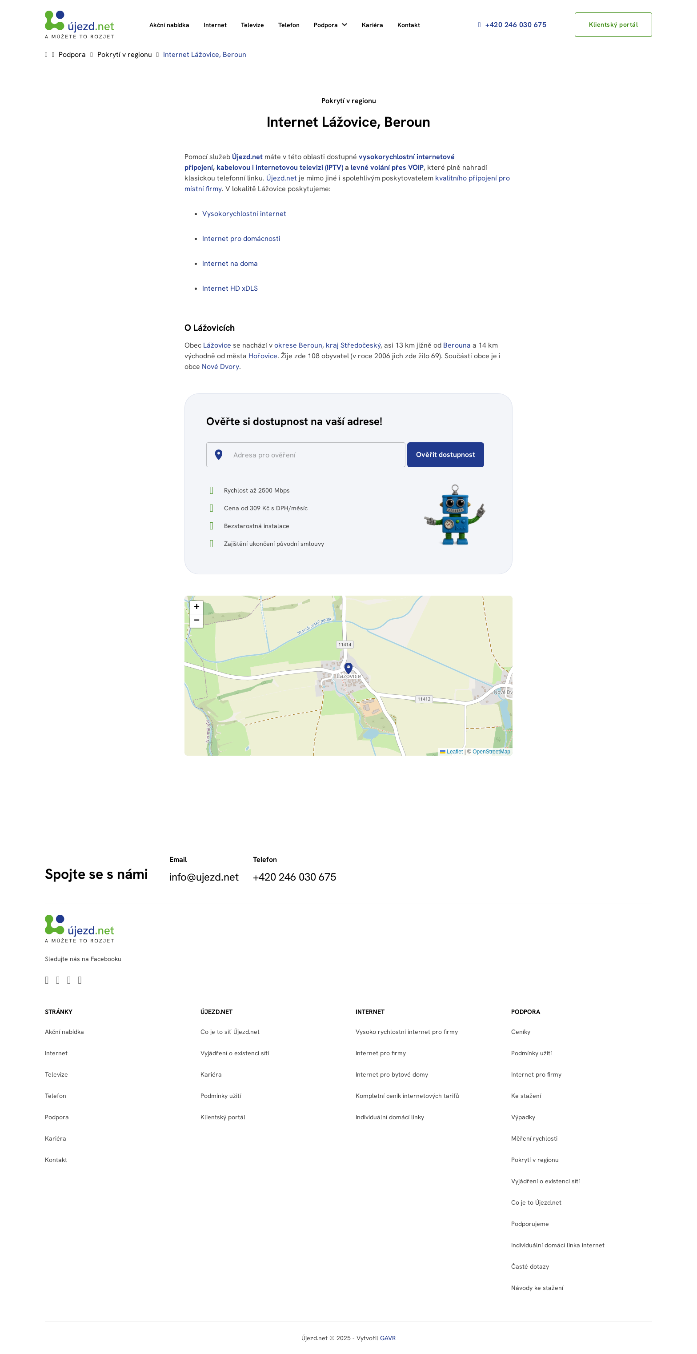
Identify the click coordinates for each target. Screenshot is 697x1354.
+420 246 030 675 (511, 24)
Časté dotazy (530, 1266)
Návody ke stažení (537, 1288)
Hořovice (262, 356)
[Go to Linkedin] (47, 981)
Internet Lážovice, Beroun (204, 54)
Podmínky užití (220, 1096)
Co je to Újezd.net (536, 1202)
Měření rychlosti (534, 1138)
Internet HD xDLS (230, 288)
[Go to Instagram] (80, 981)
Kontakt (408, 25)
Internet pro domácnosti (242, 238)
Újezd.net (247, 156)
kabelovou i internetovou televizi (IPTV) (279, 167)
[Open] (401, 456)
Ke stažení (526, 1096)
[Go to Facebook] (69, 981)
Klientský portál (613, 24)
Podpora (326, 25)
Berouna (457, 345)
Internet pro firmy (381, 1053)
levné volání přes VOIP (387, 167)
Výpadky (523, 1117)
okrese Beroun (298, 345)
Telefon (289, 25)
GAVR (388, 1338)
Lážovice (217, 345)
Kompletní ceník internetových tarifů (407, 1096)
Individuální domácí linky (390, 1117)
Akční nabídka (169, 25)
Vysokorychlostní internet (244, 213)
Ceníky (520, 1032)
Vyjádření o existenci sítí (234, 1053)
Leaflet (451, 752)
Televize (252, 25)
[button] (348, 668)
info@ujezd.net (204, 877)
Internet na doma (230, 263)
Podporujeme (530, 1224)
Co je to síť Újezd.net (230, 1032)
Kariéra (372, 25)
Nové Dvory (220, 366)
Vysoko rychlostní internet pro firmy (407, 1032)
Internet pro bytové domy (392, 1074)
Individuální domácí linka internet (558, 1245)
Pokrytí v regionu (124, 54)
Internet (215, 25)
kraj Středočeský (353, 345)
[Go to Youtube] (58, 981)
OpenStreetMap (491, 752)
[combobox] (309, 454)
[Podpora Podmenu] (344, 24)
